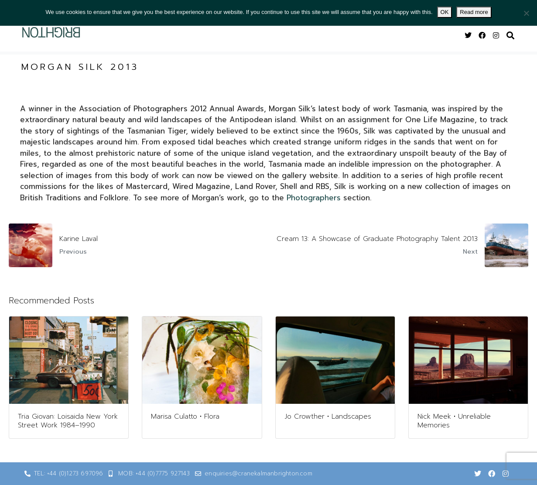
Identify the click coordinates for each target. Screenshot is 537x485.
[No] (526, 13)
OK (445, 12)
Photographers (314, 205)
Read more (474, 12)
